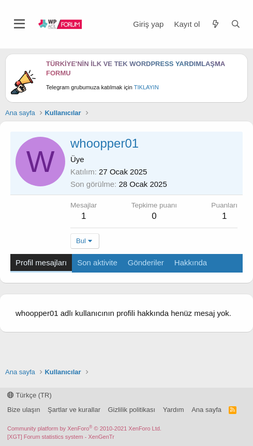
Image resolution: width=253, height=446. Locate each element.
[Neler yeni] (215, 24)
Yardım (173, 409)
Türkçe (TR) (29, 395)
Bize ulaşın (23, 409)
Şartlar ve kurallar (74, 409)
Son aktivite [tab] (97, 262)
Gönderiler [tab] (146, 262)
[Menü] (19, 24)
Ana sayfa (206, 409)
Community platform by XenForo (84, 428)
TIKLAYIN (146, 87)
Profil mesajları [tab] (41, 262)
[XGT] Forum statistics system (60, 437)
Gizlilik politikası (131, 409)
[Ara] (236, 24)
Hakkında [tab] (190, 262)
